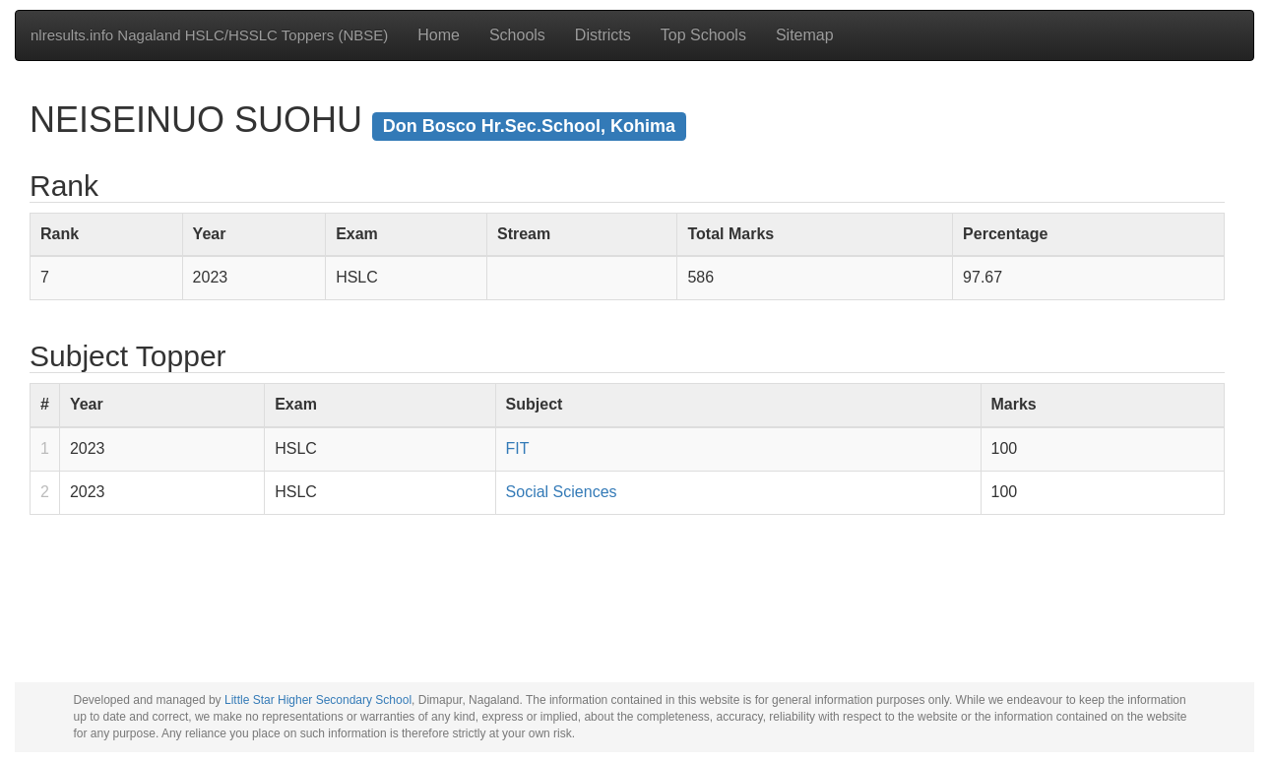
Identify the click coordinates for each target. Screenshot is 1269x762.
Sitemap (805, 35)
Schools (517, 35)
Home (438, 35)
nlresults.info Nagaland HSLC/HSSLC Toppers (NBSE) (209, 35)
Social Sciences (561, 491)
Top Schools (703, 35)
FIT (518, 448)
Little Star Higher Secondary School (318, 700)
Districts (603, 35)
